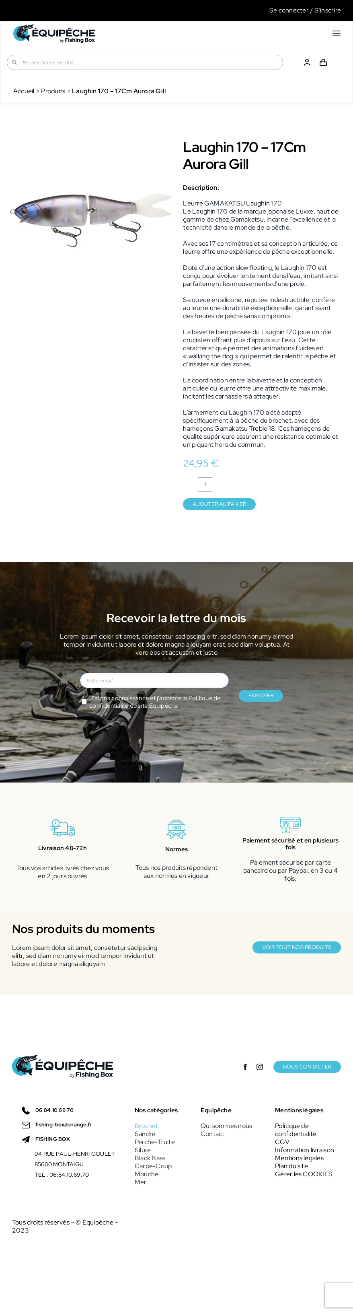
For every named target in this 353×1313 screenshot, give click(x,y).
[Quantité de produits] (205, 484)
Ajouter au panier (219, 504)
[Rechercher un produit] (145, 62)
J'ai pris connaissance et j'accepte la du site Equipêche (154, 702)
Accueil (24, 91)
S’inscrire (327, 10)
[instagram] (260, 1067)
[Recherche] (14, 62)
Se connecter (289, 10)
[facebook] (245, 1067)
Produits (53, 91)
